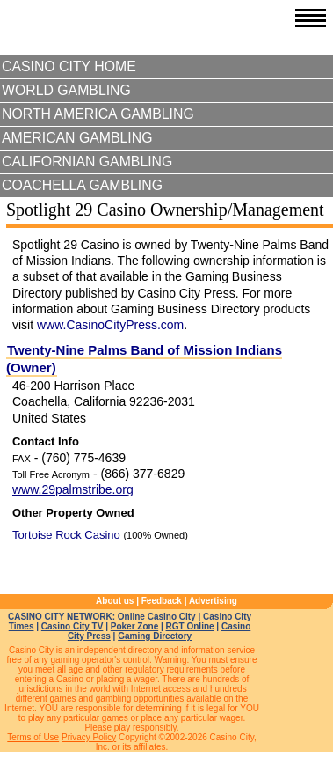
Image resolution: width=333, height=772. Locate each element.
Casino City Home (69, 66)
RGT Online (190, 626)
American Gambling (77, 137)
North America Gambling (98, 114)
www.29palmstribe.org (73, 489)
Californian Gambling (87, 161)
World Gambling (66, 90)
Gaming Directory (155, 636)
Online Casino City (157, 616)
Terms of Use (33, 737)
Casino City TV (72, 626)
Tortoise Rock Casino (66, 534)
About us (115, 601)
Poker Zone (134, 626)
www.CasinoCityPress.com (110, 325)
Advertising (213, 601)
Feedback (161, 601)
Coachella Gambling (82, 185)
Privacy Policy (89, 737)
